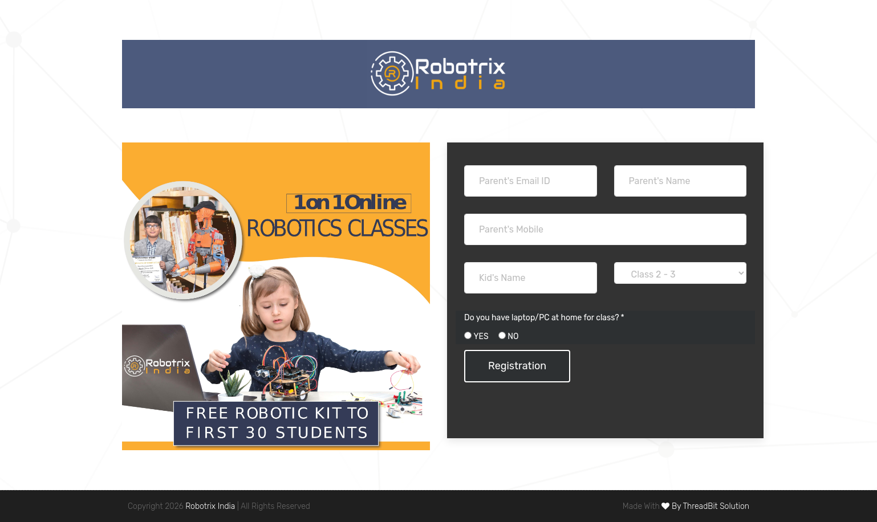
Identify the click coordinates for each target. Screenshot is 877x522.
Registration (517, 366)
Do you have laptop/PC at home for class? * (544, 318)
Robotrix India (210, 506)
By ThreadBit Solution (705, 506)
